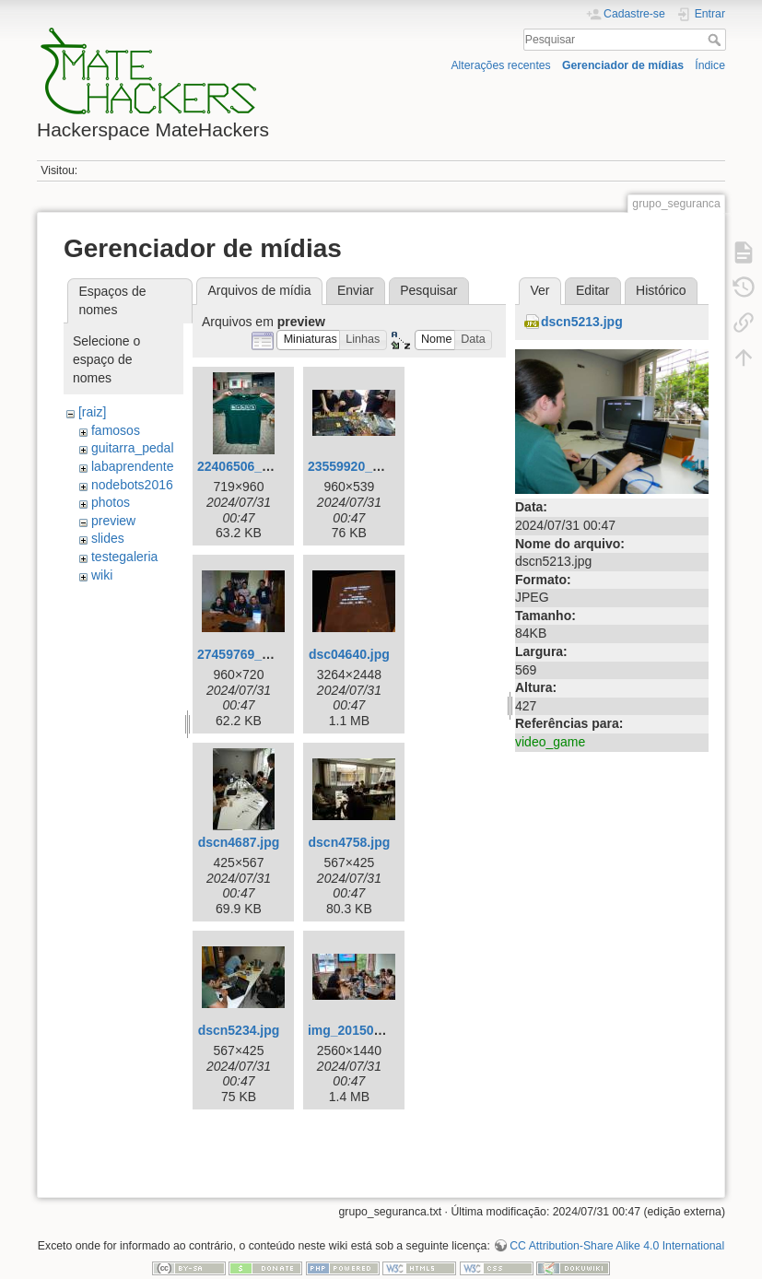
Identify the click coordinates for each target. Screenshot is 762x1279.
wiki (101, 575)
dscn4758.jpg (350, 842)
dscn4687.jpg (239, 842)
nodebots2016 (132, 484)
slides (107, 538)
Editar (593, 290)
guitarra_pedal (132, 447)
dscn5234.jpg (239, 1030)
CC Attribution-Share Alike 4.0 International (617, 1245)
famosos (115, 430)
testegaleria (124, 556)
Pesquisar (716, 39)
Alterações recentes (500, 65)
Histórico (661, 290)
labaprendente (132, 466)
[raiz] (92, 412)
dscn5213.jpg (582, 321)
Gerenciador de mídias (623, 65)
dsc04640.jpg (349, 654)
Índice (710, 65)
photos (110, 502)
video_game (550, 741)
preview (113, 520)
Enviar (355, 290)
